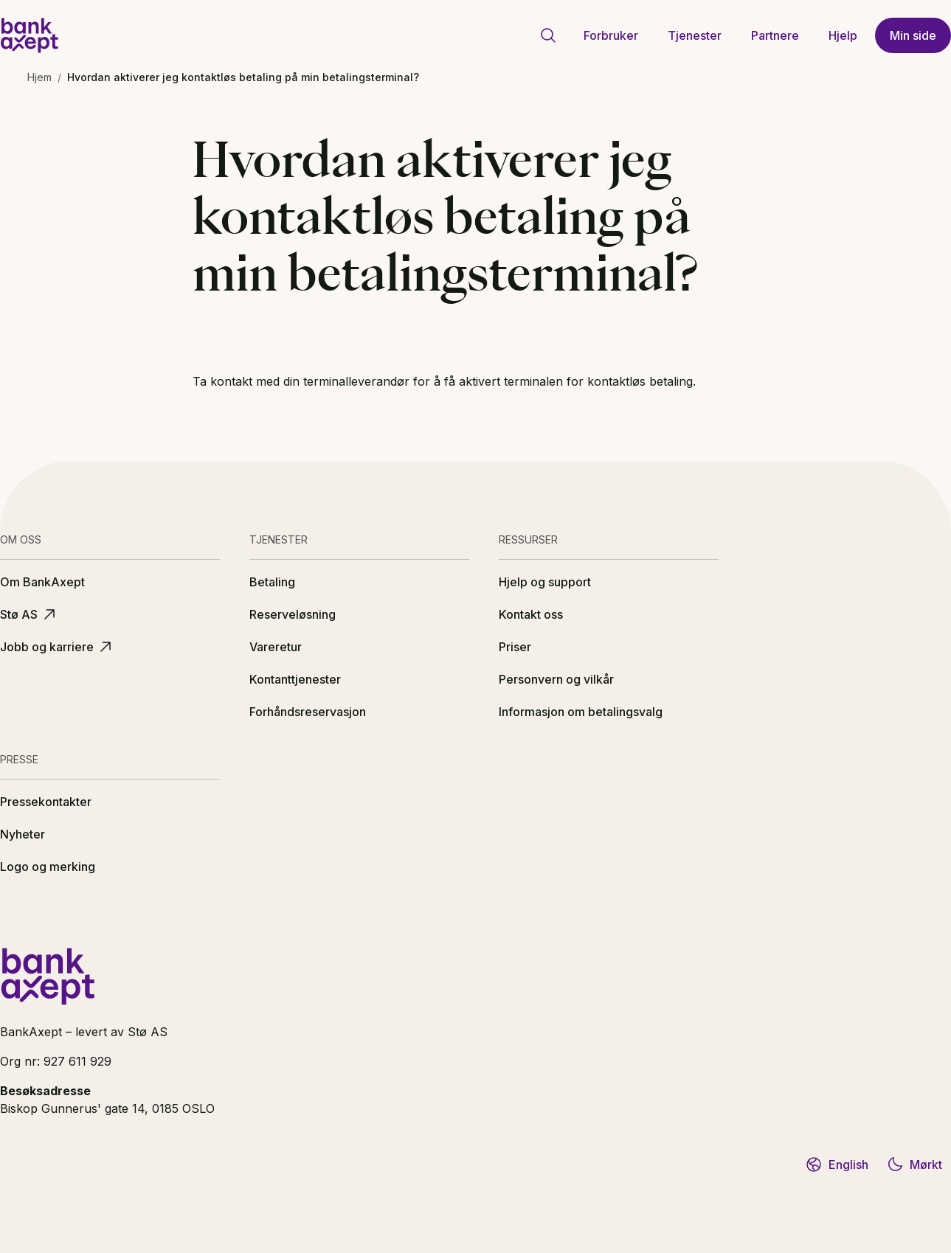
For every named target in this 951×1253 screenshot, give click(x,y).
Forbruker (611, 35)
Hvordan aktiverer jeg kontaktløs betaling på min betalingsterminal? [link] (243, 77)
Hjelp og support (545, 582)
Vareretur (275, 646)
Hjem (39, 77)
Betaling (272, 582)
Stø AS (29, 614)
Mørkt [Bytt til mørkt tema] (914, 1164)
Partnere (775, 35)
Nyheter (22, 834)
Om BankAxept (42, 582)
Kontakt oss (531, 614)
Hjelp (843, 35)
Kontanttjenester (295, 679)
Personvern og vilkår (556, 679)
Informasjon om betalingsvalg (581, 711)
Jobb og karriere (57, 647)
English (836, 1164)
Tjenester (695, 35)
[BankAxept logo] (29, 35)
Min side (913, 35)
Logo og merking (47, 866)
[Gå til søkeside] (548, 35)
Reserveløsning (292, 614)
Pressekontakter (45, 801)
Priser (515, 646)
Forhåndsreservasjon (307, 711)
